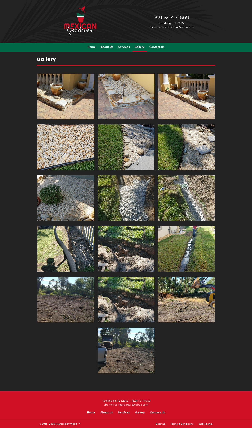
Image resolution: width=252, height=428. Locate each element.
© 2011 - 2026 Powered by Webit (59, 423)
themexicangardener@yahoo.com (172, 27)
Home (92, 47)
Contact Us (156, 47)
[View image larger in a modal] (65, 96)
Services (124, 47)
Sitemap (160, 424)
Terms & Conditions (182, 424)
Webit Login (206, 424)
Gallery (141, 46)
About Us (107, 47)
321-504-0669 (171, 17)
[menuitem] (91, 47)
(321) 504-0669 (141, 400)
